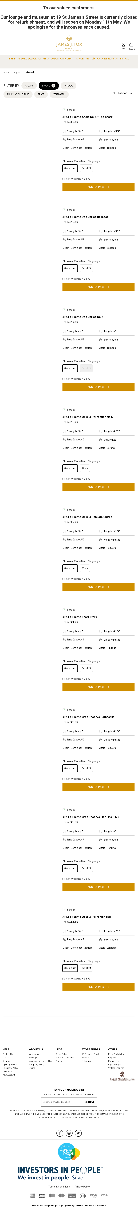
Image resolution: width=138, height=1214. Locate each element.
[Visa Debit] (93, 1196)
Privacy (59, 1061)
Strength (59, 94)
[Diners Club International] (83, 1197)
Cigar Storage (114, 1064)
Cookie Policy (61, 1054)
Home (6, 72)
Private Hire (113, 1061)
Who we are (34, 1054)
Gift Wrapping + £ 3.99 (76, 178)
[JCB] (42, 1197)
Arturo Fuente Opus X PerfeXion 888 (86, 916)
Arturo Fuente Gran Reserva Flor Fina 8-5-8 (90, 817)
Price (41, 94)
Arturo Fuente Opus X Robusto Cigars (87, 517)
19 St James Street (90, 1054)
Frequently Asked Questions (10, 1070)
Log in (123, 49)
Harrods (85, 1057)
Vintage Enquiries (116, 1068)
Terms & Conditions (65, 1057)
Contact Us (8, 1054)
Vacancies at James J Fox (41, 1061)
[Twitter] (78, 1133)
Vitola (68, 85)
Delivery (6, 1057)
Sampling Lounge (37, 1064)
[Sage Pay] (72, 1197)
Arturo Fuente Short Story (79, 617)
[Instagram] (69, 1133)
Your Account (9, 1075)
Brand (48, 85)
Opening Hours (10, 1064)
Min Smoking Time (18, 94)
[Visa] (104, 1195)
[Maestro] (61, 1197)
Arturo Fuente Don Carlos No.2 (82, 317)
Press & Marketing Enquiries (116, 1056)
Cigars (17, 72)
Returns (6, 1061)
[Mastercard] (52, 1197)
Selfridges (86, 1061)
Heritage (33, 1057)
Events (32, 1068)
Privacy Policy (82, 1186)
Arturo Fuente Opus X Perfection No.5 (87, 417)
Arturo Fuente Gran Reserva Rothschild (88, 717)
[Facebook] (59, 1133)
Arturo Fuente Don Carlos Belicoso (85, 217)
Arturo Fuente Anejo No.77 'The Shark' (87, 117)
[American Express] (33, 1197)
